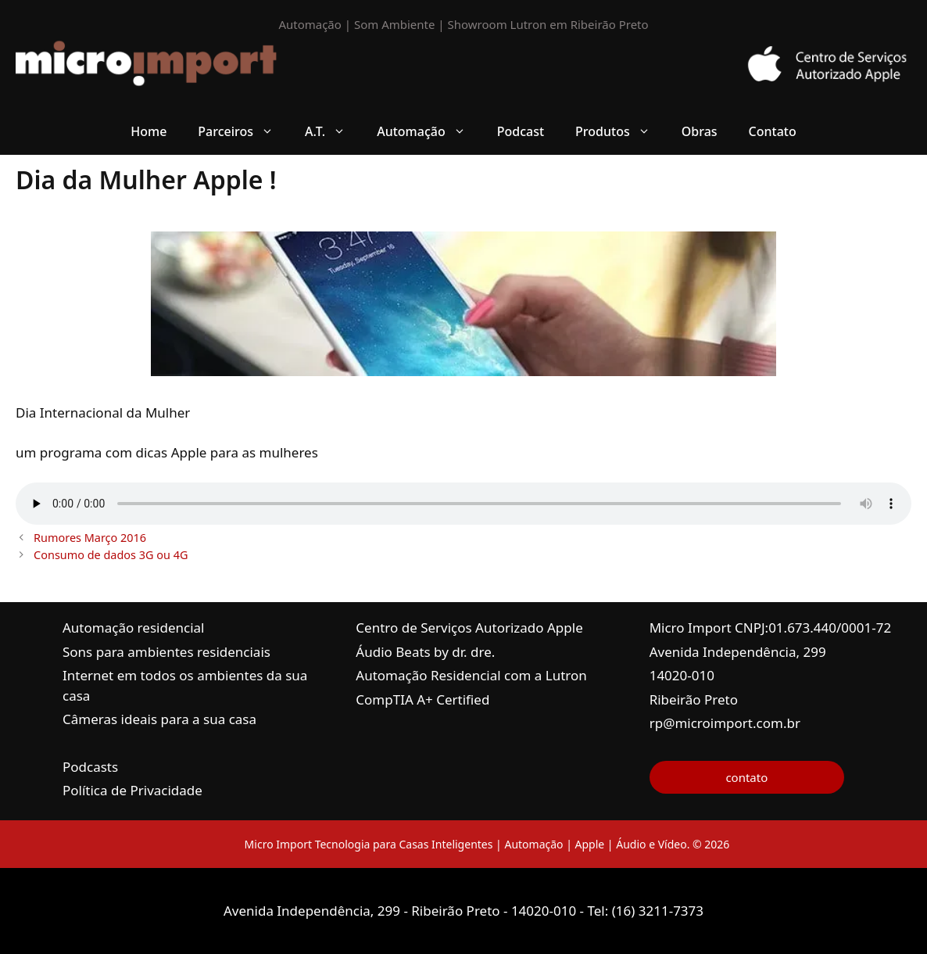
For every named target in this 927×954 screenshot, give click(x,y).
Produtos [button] (620, 131)
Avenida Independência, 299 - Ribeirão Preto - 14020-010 (402, 911)
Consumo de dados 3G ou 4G (111, 554)
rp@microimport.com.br (725, 723)
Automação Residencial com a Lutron (471, 675)
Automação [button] (429, 131)
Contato (772, 131)
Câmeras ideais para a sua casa (159, 719)
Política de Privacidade (132, 790)
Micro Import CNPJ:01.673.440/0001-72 (771, 628)
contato (746, 777)
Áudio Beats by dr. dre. (425, 652)
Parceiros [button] (243, 131)
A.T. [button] (333, 131)
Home (148, 131)
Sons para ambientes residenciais (166, 652)
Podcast (520, 131)
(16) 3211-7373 (657, 911)
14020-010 (682, 675)
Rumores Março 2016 (90, 537)
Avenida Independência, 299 (738, 652)
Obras (700, 131)
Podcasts (90, 767)
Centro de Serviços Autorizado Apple (469, 628)
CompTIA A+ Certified (422, 699)
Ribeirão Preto (694, 699)
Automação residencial (133, 628)
